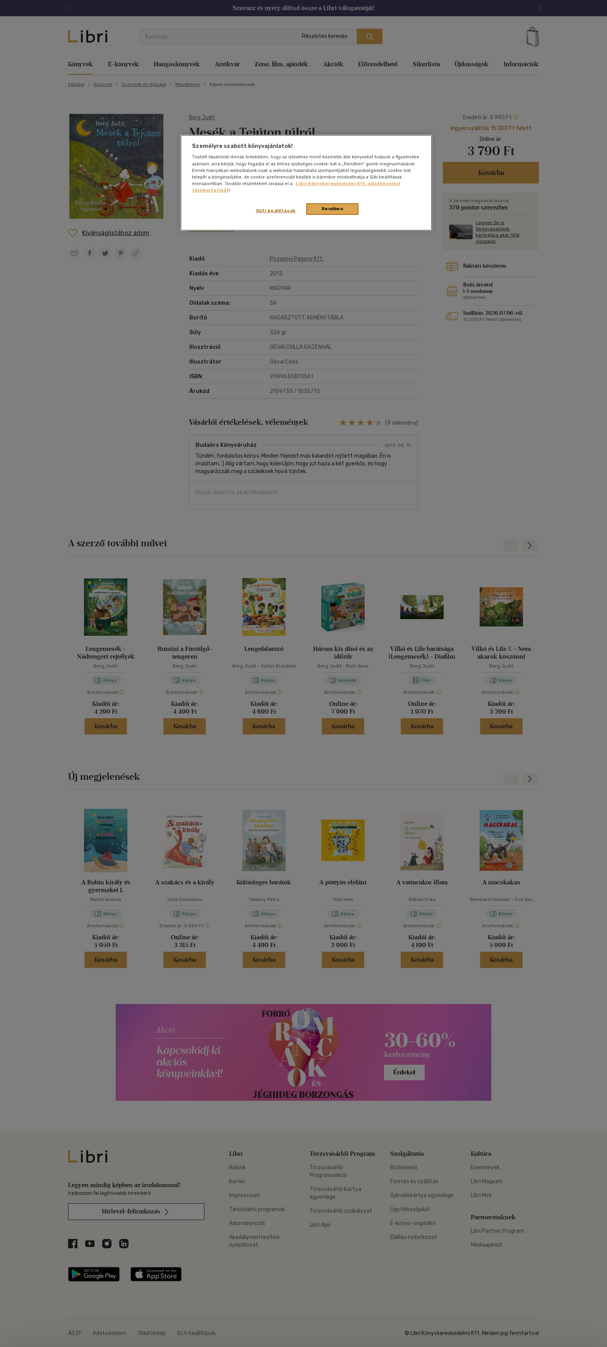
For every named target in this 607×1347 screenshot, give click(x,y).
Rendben (332, 208)
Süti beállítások (276, 210)
